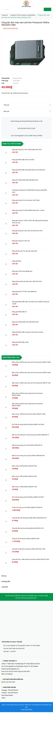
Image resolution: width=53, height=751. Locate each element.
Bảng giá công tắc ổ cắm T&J (21, 241)
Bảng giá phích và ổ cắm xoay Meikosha (24, 291)
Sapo (30, 709)
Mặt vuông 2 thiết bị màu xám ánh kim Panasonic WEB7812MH (31, 372)
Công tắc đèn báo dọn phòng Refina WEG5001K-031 (28, 528)
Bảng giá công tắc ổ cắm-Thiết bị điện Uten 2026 (27, 149)
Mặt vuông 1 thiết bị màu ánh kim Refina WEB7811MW (28, 414)
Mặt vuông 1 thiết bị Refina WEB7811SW (24, 486)
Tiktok (3, 698)
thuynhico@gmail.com (12, 669)
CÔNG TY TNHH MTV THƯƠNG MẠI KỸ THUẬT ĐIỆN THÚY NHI (20, 664)
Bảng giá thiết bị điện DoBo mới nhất (23, 159)
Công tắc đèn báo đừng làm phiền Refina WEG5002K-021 (29, 518)
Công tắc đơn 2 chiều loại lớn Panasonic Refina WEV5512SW (30, 559)
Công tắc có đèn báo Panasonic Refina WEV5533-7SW (28, 549)
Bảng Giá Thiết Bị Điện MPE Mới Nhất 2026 (25, 180)
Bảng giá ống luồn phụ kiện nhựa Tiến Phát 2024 (27, 281)
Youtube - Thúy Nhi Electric (9, 692)
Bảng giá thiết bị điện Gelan (20, 342)
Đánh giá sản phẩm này (10, 28)
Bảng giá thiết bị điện (12, 144)
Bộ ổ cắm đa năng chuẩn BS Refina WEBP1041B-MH (28, 424)
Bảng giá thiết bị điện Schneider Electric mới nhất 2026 (28, 170)
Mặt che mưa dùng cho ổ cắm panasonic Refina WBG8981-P (30, 435)
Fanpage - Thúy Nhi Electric (9, 690)
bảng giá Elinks (16, 261)
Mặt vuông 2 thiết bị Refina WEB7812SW (24, 476)
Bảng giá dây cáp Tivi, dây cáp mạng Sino (24, 251)
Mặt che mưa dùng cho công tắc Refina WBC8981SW (28, 455)
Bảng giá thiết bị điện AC (19, 312)
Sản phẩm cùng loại (11, 357)
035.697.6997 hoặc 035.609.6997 (14, 648)
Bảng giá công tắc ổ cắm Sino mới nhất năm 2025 (27, 230)
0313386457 (9, 674)
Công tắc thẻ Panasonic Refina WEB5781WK (25, 538)
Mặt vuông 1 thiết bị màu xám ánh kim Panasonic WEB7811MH (31, 383)
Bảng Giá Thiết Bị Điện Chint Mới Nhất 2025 (25, 322)
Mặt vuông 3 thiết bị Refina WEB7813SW (24, 466)
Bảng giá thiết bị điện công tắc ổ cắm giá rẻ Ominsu (27, 332)
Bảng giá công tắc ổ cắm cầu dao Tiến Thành (26, 200)
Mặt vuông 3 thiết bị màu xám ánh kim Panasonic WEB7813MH (31, 362)
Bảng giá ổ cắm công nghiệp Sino (22, 271)
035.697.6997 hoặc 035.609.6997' (19, 671)
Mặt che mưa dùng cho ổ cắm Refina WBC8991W (27, 445)
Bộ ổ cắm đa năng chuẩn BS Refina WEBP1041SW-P (28, 497)
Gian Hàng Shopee (7, 695)
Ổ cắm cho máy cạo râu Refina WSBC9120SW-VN (27, 507)
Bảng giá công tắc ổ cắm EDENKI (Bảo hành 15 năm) (28, 210)
